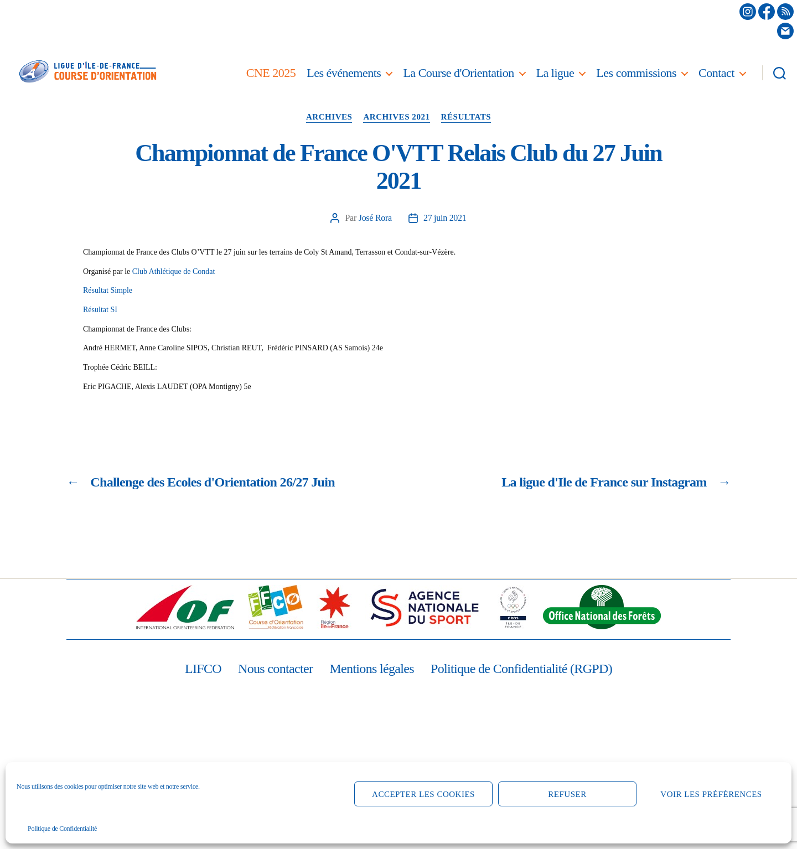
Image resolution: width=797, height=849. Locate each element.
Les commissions (636, 73)
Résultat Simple (107, 290)
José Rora (375, 217)
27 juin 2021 (445, 217)
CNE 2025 (271, 73)
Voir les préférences (711, 794)
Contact (716, 73)
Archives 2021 (396, 116)
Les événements (344, 73)
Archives (329, 116)
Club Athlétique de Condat (173, 271)
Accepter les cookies (423, 794)
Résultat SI (100, 310)
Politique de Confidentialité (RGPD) (521, 668)
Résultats (466, 116)
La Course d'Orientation (458, 73)
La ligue (555, 73)
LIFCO (203, 668)
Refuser (567, 794)
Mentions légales (371, 668)
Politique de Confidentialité (62, 828)
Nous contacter (275, 668)
